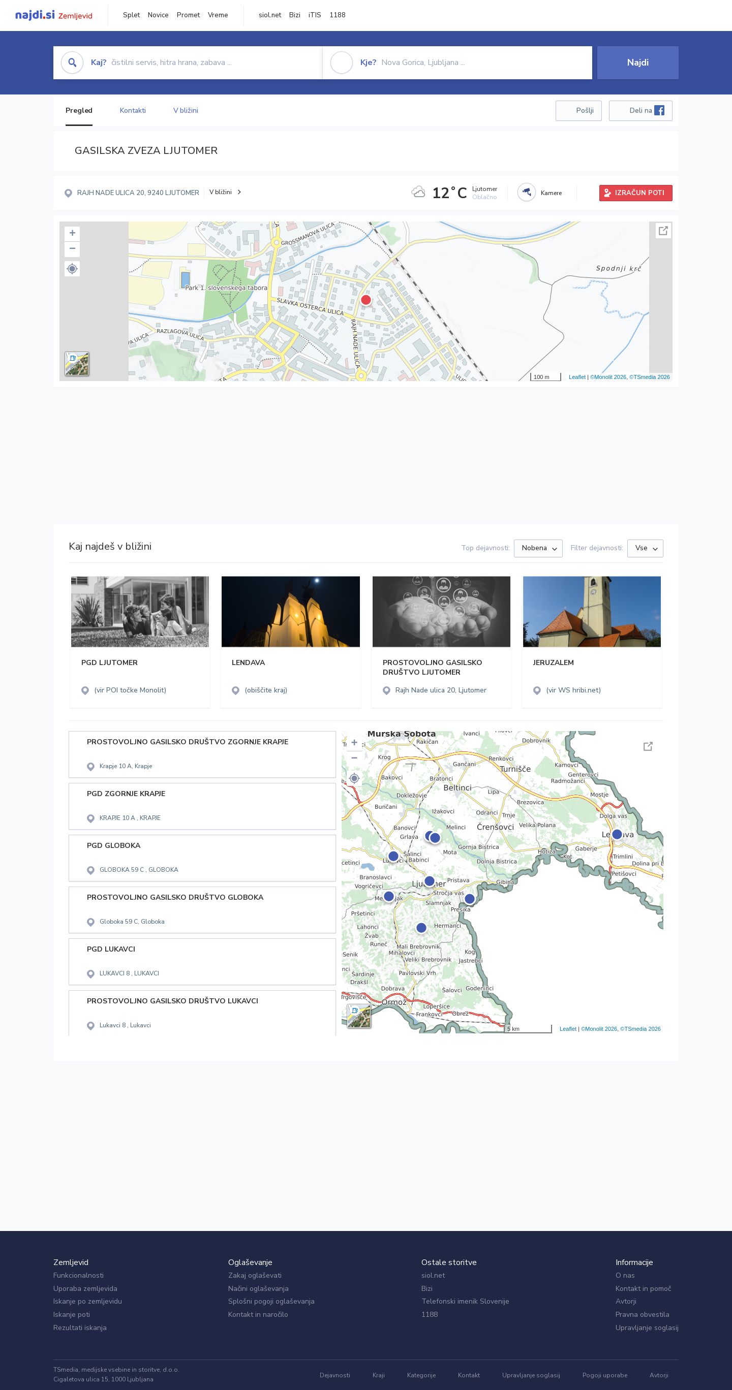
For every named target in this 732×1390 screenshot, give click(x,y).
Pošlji (585, 110)
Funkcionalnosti (78, 1275)
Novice (158, 15)
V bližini (185, 110)
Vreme (218, 15)
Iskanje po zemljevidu (87, 1301)
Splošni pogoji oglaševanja (271, 1301)
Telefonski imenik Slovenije (465, 1301)
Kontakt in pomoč (643, 1288)
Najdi (638, 62)
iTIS (315, 15)
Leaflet (577, 377)
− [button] (72, 249)
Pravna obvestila (642, 1314)
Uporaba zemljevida (85, 1288)
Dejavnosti (335, 1375)
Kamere (551, 193)
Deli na (647, 110)
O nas (625, 1275)
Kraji (379, 1375)
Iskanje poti (71, 1314)
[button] (72, 268)
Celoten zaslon (663, 230)
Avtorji (626, 1301)
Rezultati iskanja (80, 1328)
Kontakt (469, 1375)
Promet (188, 15)
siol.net (270, 15)
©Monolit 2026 (608, 377)
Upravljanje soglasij (647, 1328)
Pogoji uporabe (605, 1375)
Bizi (294, 15)
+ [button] (72, 234)
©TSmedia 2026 (649, 377)
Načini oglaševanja (258, 1288)
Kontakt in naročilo (258, 1314)
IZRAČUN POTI (639, 193)
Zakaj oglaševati (255, 1275)
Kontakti (132, 110)
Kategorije (421, 1375)
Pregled (79, 110)
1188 (337, 15)
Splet (131, 15)
